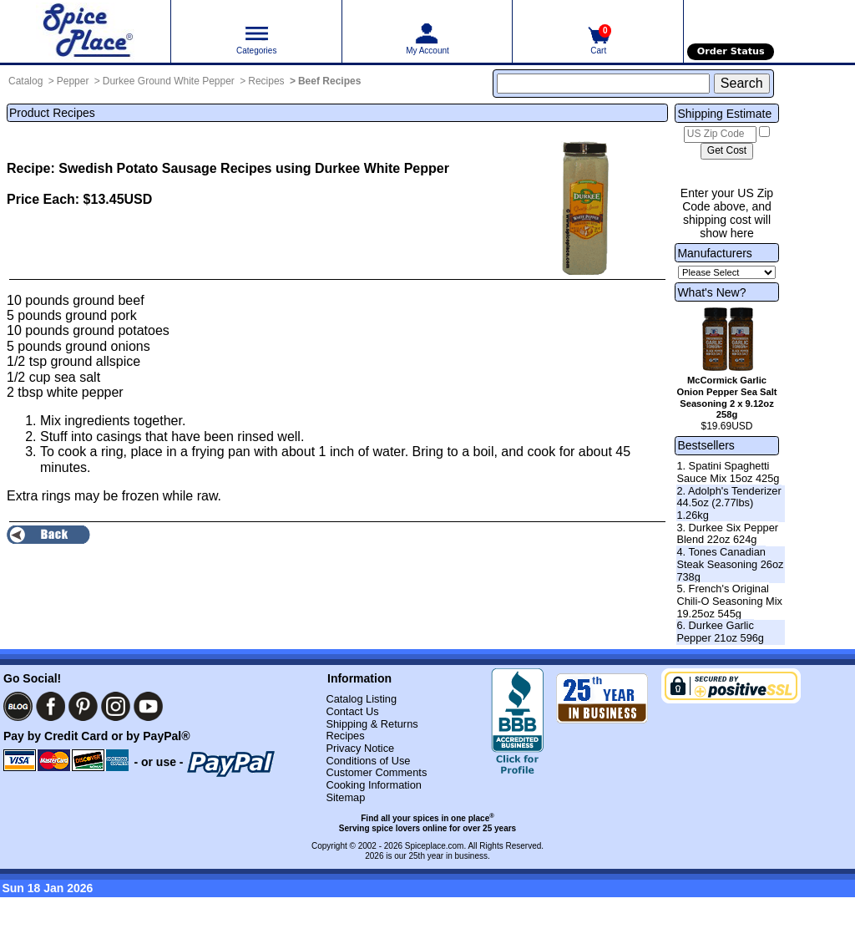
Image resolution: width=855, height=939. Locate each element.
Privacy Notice (360, 748)
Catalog (25, 81)
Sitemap (345, 797)
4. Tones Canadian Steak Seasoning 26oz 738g (729, 564)
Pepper (73, 81)
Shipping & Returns (371, 724)
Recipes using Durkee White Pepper (334, 168)
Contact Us (352, 711)
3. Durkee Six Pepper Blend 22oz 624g (727, 533)
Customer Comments (376, 772)
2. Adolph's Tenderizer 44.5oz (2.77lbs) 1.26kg (728, 503)
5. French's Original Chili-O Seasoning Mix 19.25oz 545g (729, 600)
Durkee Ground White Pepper (169, 81)
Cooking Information (374, 785)
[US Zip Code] (720, 134)
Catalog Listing (361, 699)
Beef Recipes (329, 81)
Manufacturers (714, 253)
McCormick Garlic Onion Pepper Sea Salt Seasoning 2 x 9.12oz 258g (727, 397)
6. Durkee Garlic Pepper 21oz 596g (720, 631)
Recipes (266, 81)
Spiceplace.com (434, 845)
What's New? (711, 292)
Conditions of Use (368, 760)
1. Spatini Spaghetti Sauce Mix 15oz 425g (727, 472)
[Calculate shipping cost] (727, 151)
